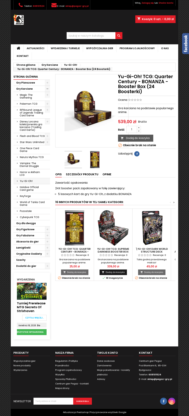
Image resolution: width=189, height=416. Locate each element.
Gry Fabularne (25, 235)
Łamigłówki (23, 247)
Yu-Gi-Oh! (26, 181)
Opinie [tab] (107, 174)
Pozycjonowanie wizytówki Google (108, 412)
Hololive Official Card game (29, 188)
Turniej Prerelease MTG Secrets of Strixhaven (31, 307)
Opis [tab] (58, 174)
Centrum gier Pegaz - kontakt (72, 383)
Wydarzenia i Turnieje (65, 48)
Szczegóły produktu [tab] (82, 174)
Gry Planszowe (25, 82)
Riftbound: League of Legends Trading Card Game (31, 112)
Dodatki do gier (26, 266)
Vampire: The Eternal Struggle (29, 165)
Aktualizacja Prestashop (76, 412)
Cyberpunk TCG (29, 217)
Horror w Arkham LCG (30, 173)
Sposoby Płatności (65, 379)
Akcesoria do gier (27, 241)
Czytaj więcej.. (34, 317)
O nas (165, 48)
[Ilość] (131, 129)
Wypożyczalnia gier (99, 48)
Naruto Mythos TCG (32, 157)
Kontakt (23, 56)
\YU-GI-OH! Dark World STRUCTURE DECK (152, 250)
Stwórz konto (166, 2)
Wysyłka (60, 374)
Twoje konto (107, 353)
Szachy (20, 260)
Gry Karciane (24, 89)
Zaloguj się (148, 2)
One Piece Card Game (29, 150)
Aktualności (35, 48)
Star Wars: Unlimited (32, 142)
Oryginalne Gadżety (29, 254)
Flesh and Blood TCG (32, 136)
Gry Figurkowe (25, 229)
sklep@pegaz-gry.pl (77, 6)
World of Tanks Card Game (32, 203)
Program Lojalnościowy (137, 48)
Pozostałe (26, 211)
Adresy (101, 379)
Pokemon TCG (28, 104)
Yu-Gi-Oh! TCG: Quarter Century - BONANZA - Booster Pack (75, 251)
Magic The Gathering (26, 96)
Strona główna (25, 77)
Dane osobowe (106, 361)
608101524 (38, 6)
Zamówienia (104, 365)
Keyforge (25, 196)
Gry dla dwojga (26, 223)
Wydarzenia (26, 280)
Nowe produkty (22, 365)
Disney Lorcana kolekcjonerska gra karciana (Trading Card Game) (31, 126)
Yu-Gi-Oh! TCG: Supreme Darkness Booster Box (113, 250)
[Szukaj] (94, 35)
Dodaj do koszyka (135, 138)
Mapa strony (62, 388)
